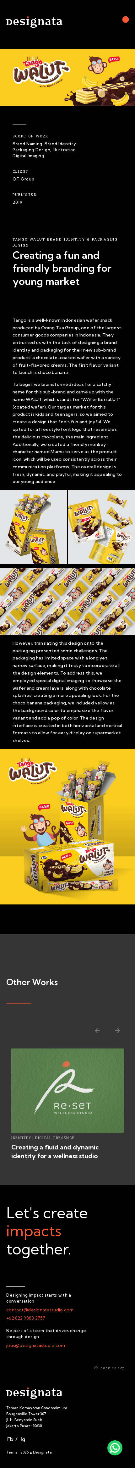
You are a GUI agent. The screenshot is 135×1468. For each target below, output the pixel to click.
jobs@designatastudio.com (35, 1345)
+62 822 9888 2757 (26, 1318)
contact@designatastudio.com (40, 1310)
